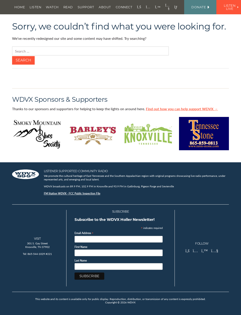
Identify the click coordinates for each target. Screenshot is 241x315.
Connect (124, 7)
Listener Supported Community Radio (76, 171)
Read (68, 7)
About (105, 7)
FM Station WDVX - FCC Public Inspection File (72, 193)
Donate (200, 7)
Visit (37, 238)
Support (86, 7)
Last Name (81, 260)
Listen (35, 7)
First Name (81, 247)
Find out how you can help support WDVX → (182, 108)
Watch (52, 7)
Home (19, 7)
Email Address (84, 233)
